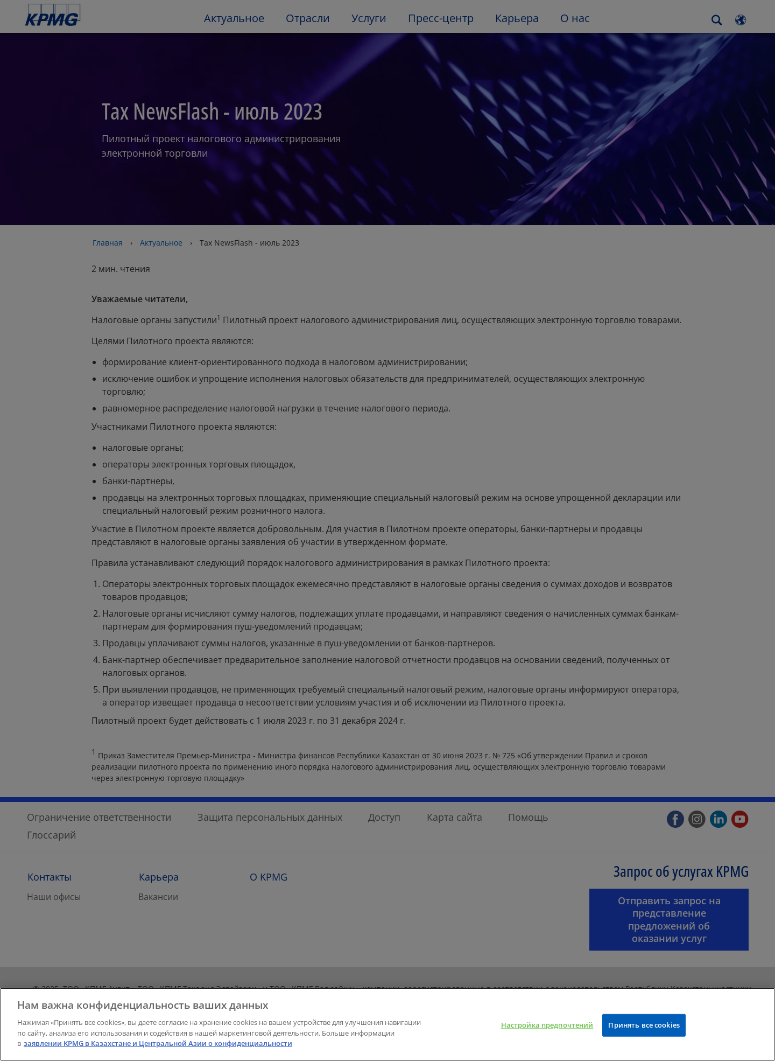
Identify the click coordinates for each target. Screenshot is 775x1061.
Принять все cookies (643, 1028)
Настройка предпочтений (547, 1028)
